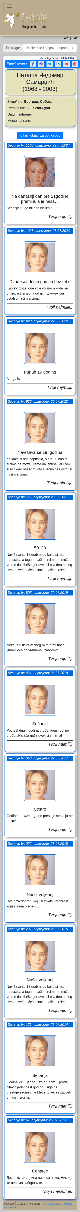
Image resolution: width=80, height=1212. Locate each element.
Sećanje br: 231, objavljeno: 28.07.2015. (38, 929)
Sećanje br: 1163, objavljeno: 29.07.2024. (39, 145)
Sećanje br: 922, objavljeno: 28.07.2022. (38, 401)
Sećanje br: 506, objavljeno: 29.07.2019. (38, 592)
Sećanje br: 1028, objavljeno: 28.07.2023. (39, 231)
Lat (75, 38)
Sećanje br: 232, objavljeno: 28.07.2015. (38, 843)
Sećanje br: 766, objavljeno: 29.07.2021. (38, 497)
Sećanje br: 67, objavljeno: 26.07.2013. (37, 1120)
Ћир (65, 38)
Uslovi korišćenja (52, 1203)
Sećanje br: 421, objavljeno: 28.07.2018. (38, 673)
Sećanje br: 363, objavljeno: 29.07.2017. (38, 758)
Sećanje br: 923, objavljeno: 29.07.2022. (38, 321)
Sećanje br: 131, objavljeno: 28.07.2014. (38, 1024)
